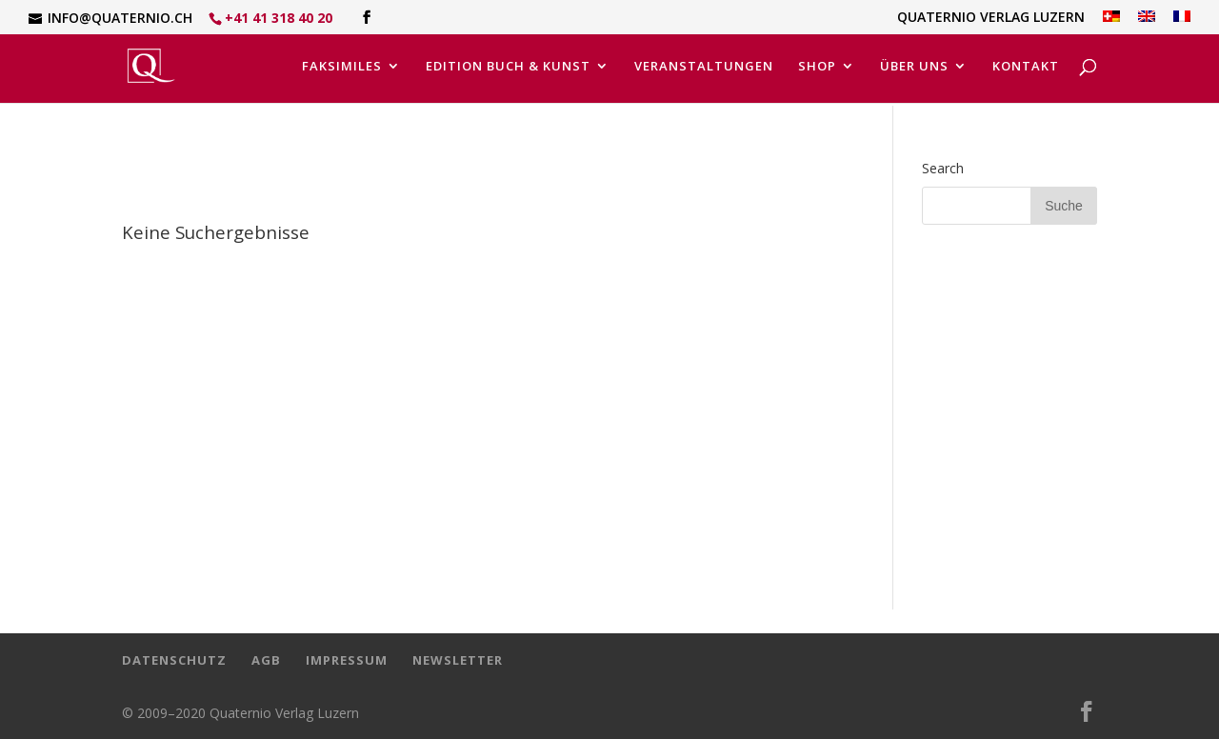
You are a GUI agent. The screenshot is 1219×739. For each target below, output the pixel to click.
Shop (817, 66)
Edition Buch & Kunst (508, 66)
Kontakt (1025, 66)
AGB (266, 660)
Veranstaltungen (703, 66)
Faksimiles (342, 66)
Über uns (914, 66)
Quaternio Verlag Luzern (991, 18)
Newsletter (457, 660)
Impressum (347, 660)
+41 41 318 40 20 (278, 18)
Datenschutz (174, 660)
